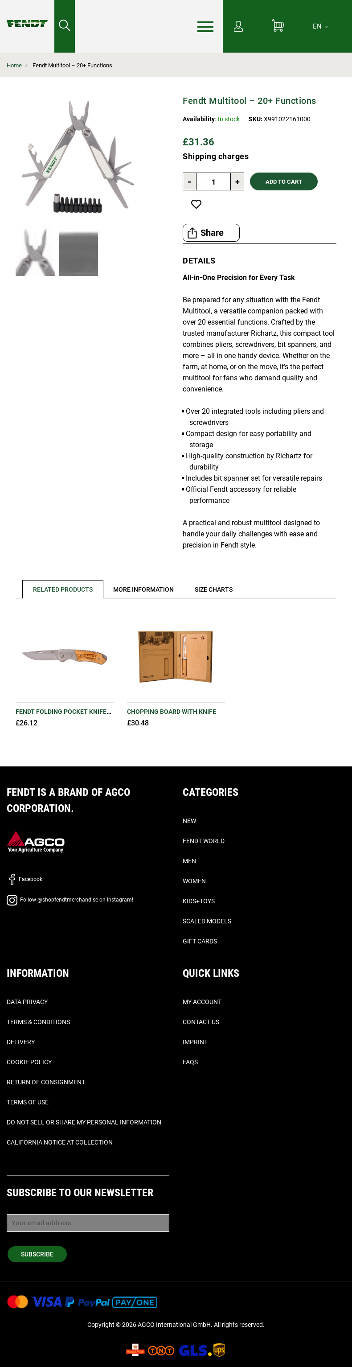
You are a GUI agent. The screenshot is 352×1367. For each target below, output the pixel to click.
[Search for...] (64, 26)
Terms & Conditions (38, 1021)
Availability (199, 119)
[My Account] (238, 27)
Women (194, 881)
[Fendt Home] (27, 14)
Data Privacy (27, 1001)
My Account (202, 1001)
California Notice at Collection (60, 1142)
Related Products (63, 589)
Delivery (21, 1042)
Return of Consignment (46, 1082)
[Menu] (205, 27)
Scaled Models (207, 921)
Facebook (24, 879)
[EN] (320, 26)
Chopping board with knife (171, 711)
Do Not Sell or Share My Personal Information (84, 1122)
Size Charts (214, 589)
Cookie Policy (29, 1062)
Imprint (195, 1042)
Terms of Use (28, 1102)
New (189, 820)
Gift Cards (200, 941)
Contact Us (201, 1021)
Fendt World (204, 840)
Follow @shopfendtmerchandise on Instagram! (70, 900)
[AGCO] (36, 841)
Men (189, 861)
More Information (144, 589)
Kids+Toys (199, 901)
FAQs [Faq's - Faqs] (190, 1062)
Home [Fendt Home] (14, 65)
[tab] (59, 589)
